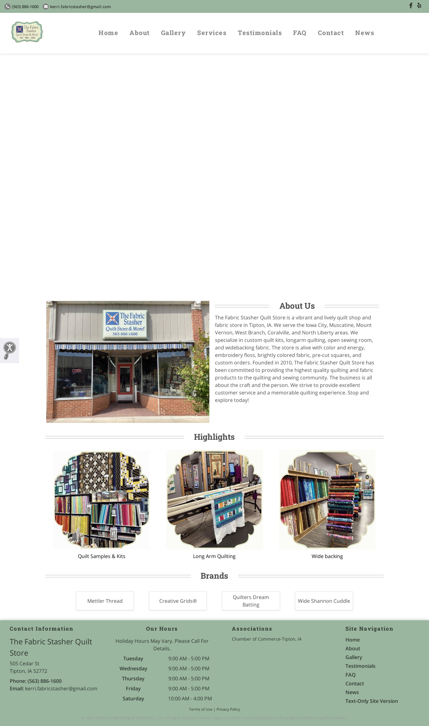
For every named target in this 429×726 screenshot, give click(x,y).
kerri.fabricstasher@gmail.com (77, 6)
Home (108, 32)
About (140, 32)
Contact (331, 32)
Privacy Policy (228, 709)
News (364, 32)
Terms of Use (200, 709)
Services (212, 32)
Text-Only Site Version (371, 701)
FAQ (300, 32)
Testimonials (260, 32)
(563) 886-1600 (21, 6)
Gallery (173, 32)
